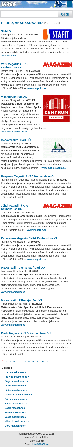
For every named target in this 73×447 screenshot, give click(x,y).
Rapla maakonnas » (16, 403)
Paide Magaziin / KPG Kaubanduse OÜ (26, 333)
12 (43, 361)
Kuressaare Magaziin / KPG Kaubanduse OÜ (29, 238)
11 (38, 361)
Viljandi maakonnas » (17, 421)
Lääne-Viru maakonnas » (18, 394)
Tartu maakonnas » (15, 412)
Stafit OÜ (7, 31)
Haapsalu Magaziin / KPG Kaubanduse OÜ (28, 176)
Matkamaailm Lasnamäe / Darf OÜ (23, 267)
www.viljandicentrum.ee (14, 131)
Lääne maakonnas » (16, 390)
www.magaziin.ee (36, 88)
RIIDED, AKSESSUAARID (22, 23)
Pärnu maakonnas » (16, 399)
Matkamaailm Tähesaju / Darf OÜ (22, 300)
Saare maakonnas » (16, 408)
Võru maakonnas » (15, 426)
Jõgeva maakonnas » (16, 381)
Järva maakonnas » (15, 385)
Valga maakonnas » (15, 417)
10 (33, 361)
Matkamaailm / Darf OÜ (16, 140)
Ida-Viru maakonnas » (17, 376)
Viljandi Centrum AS (14, 96)
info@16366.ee (40, 444)
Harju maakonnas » (15, 372)
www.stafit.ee (8, 55)
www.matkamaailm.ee (54, 168)
